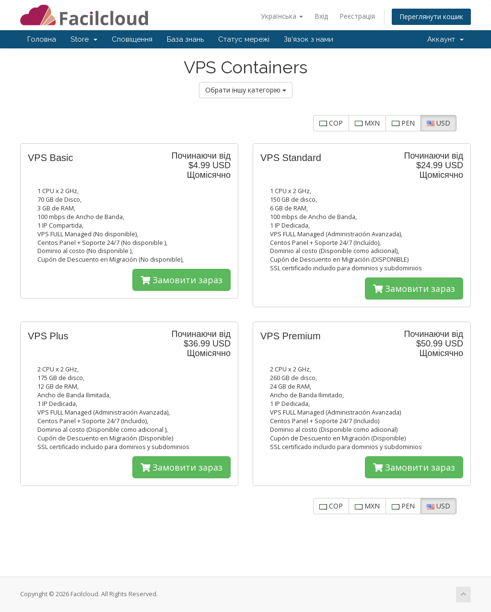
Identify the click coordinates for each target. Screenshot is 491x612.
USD (438, 122)
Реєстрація (357, 16)
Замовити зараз (181, 280)
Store (83, 39)
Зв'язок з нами (308, 39)
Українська (282, 16)
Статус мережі (243, 39)
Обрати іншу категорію (245, 89)
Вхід (321, 16)
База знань (185, 39)
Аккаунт (445, 39)
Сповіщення (132, 39)
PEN (403, 122)
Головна (41, 39)
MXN (367, 122)
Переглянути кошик (431, 16)
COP (331, 122)
